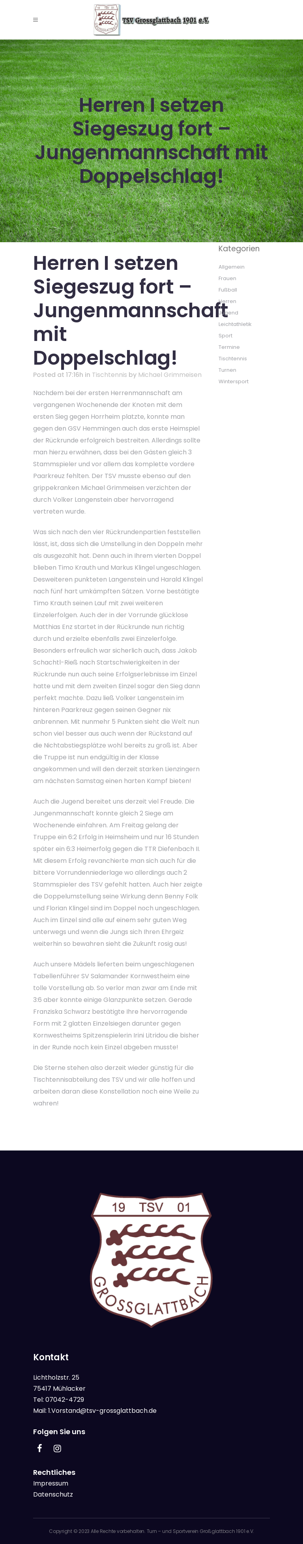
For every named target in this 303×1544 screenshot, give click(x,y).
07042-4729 (64, 1399)
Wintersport (234, 381)
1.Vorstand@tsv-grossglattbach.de (102, 1410)
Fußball (228, 290)
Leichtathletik (235, 324)
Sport (225, 335)
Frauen (227, 278)
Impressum (50, 1483)
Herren (227, 301)
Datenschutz (53, 1494)
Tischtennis (109, 374)
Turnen (227, 370)
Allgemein (232, 267)
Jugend (228, 312)
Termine (229, 347)
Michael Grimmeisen (170, 374)
